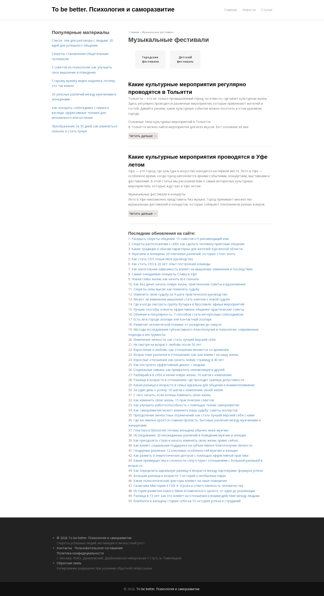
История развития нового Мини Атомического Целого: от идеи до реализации (194, 491)
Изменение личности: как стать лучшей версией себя (174, 339)
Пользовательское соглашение (98, 548)
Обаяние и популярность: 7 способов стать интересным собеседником (188, 314)
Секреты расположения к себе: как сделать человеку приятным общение (188, 244)
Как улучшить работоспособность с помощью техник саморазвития (186, 405)
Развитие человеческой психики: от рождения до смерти (177, 324)
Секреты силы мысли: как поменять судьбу (166, 289)
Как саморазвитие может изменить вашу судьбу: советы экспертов (185, 410)
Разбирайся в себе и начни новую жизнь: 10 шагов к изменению (182, 375)
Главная (230, 10)
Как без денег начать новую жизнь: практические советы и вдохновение (189, 284)
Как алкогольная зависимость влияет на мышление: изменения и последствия (192, 269)
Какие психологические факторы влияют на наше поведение (180, 481)
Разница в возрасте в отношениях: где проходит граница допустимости (188, 380)
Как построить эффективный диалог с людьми (169, 365)
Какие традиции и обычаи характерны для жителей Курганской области (187, 249)
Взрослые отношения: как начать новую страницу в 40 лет (178, 360)
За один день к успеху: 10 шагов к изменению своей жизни (178, 390)
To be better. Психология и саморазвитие (113, 9)
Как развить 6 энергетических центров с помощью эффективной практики (190, 455)
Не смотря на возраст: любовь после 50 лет (167, 344)
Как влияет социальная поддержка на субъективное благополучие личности (192, 445)
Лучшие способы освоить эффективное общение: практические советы (188, 309)
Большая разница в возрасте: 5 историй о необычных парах (179, 476)
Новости (249, 10)
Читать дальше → (143, 136)
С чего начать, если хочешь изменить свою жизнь (172, 395)
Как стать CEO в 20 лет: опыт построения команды (171, 264)
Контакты (64, 548)
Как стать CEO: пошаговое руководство (162, 259)
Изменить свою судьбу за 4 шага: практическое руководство (180, 294)
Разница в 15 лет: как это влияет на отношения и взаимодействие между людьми (196, 496)
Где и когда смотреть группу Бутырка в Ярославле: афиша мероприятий (188, 304)
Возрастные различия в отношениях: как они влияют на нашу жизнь (185, 354)
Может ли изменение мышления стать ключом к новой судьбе (181, 299)
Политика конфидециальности (80, 553)
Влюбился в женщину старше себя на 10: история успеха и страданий (187, 501)
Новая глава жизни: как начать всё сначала (165, 279)
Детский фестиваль (185, 59)
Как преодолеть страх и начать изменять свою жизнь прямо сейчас (185, 440)
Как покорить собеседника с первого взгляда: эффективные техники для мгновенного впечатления (80, 113)
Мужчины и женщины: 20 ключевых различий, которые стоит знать (183, 254)
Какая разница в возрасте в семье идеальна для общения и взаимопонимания (193, 385)
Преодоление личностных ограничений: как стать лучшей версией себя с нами (193, 415)
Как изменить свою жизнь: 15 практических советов (173, 400)
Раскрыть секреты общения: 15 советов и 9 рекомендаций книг (180, 239)
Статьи (266, 10)
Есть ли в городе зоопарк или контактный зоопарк (172, 319)
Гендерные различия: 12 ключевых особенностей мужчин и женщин (185, 450)
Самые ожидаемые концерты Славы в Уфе (164, 274)
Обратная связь (69, 563)
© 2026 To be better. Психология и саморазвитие (94, 538)
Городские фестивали (150, 59)
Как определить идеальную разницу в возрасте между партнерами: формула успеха (198, 470)
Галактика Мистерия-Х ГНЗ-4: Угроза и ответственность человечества (188, 485)
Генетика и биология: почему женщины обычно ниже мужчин (180, 430)
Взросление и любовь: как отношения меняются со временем (181, 350)
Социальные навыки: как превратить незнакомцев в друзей (179, 370)
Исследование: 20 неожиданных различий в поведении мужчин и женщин (189, 435)
